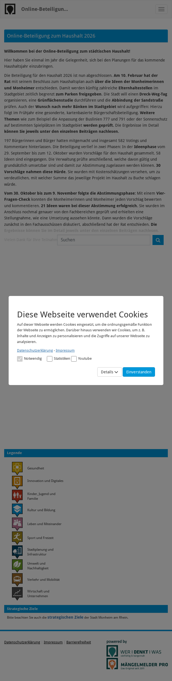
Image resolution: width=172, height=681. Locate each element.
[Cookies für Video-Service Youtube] (74, 359)
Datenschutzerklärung (35, 350)
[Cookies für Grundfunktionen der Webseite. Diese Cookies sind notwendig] (29, 358)
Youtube (81, 359)
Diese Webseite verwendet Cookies (82, 314)
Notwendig (29, 359)
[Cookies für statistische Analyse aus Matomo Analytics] (49, 359)
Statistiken (58, 359)
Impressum (65, 350)
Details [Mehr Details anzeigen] (109, 372)
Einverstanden (138, 372)
